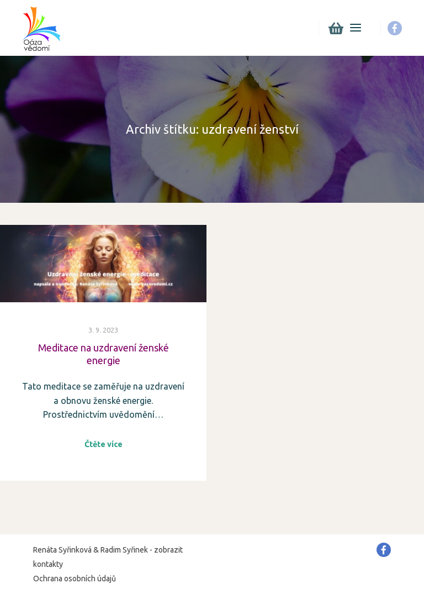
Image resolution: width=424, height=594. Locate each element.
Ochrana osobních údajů (74, 578)
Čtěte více (103, 444)
